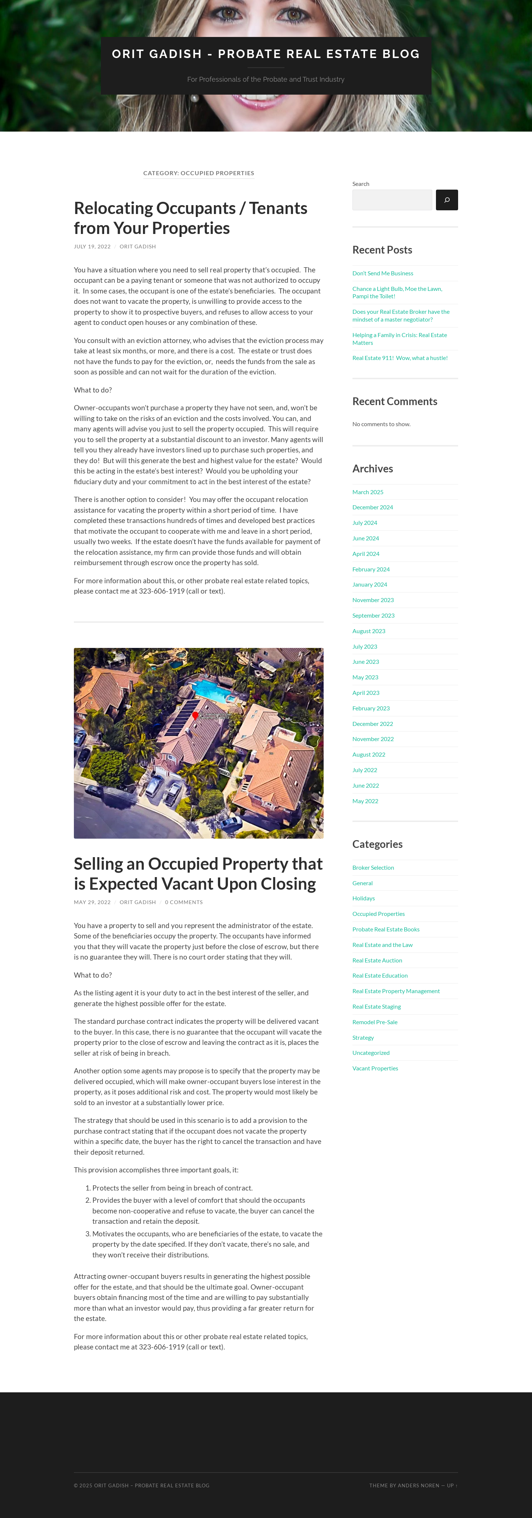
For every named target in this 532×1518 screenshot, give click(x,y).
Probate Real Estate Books (386, 929)
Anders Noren (419, 1485)
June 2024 (365, 537)
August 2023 (368, 630)
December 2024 (372, 506)
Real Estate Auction (377, 960)
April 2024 (365, 553)
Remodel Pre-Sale (375, 1021)
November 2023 (373, 599)
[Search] (447, 200)
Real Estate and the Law (382, 944)
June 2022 (365, 785)
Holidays (363, 897)
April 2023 (365, 692)
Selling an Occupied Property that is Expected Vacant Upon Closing (198, 873)
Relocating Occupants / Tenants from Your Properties (191, 218)
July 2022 (364, 769)
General (362, 882)
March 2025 (367, 491)
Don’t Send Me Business (382, 272)
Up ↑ (452, 1485)
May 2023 (365, 676)
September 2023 (373, 615)
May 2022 (365, 800)
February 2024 (371, 569)
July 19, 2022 (92, 246)
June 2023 (365, 661)
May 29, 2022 (92, 902)
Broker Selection (373, 867)
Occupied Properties (378, 913)
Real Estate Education (380, 975)
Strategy (363, 1037)
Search (360, 183)
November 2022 (373, 738)
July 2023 (364, 646)
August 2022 (368, 754)
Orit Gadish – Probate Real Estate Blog (152, 1485)
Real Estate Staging (376, 1006)
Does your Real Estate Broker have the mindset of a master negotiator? (401, 315)
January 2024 (369, 584)
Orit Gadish (138, 246)
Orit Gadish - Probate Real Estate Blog (266, 54)
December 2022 (372, 723)
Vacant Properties (375, 1068)
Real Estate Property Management (396, 990)
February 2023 (371, 708)
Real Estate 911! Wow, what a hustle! (400, 357)
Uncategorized (371, 1052)
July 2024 (364, 522)
